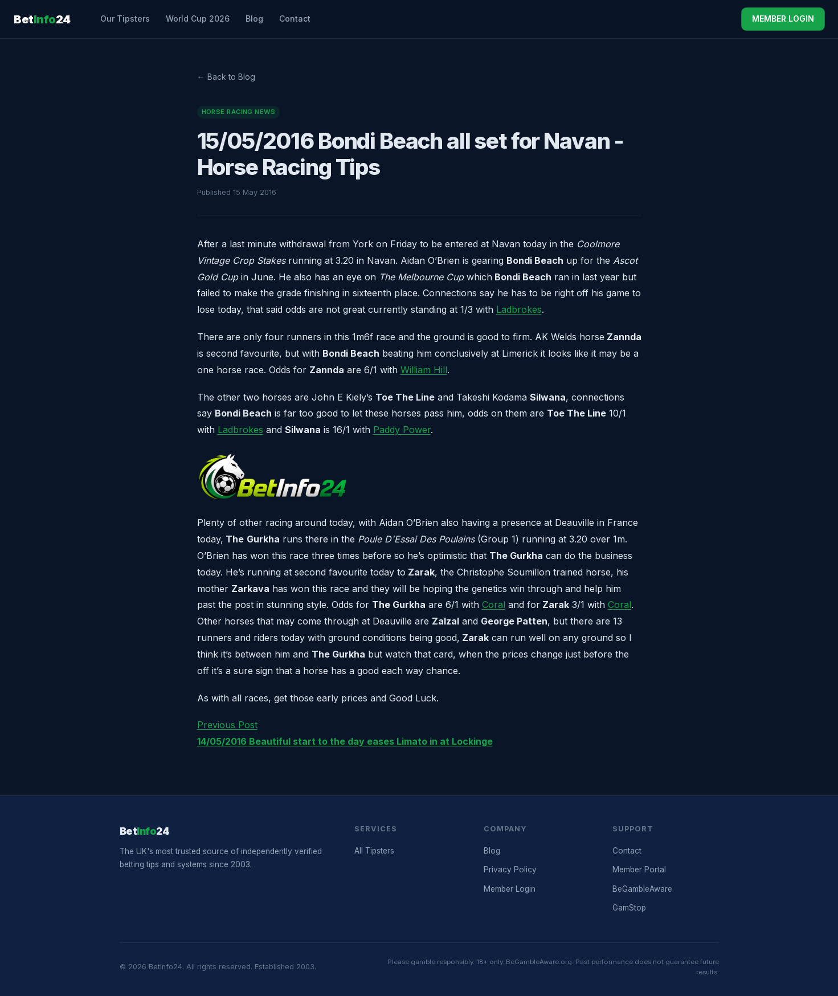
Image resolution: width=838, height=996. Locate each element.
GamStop (629, 907)
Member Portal (639, 869)
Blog (254, 18)
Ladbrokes (519, 309)
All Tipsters (374, 850)
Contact (294, 18)
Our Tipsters (125, 18)
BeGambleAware (642, 888)
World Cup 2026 (198, 18)
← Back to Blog (226, 76)
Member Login (509, 888)
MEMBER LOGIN (783, 18)
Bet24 (42, 19)
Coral (493, 604)
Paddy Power (402, 429)
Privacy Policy (510, 869)
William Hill (423, 369)
